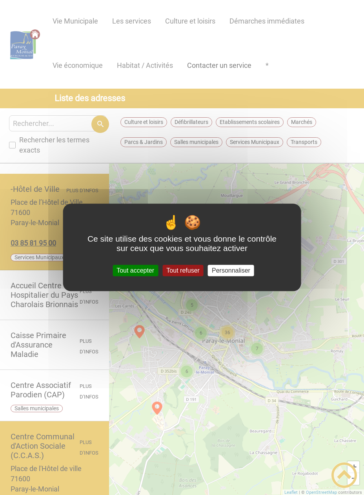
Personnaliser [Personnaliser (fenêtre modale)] (231, 270)
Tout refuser (182, 270)
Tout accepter (135, 270)
